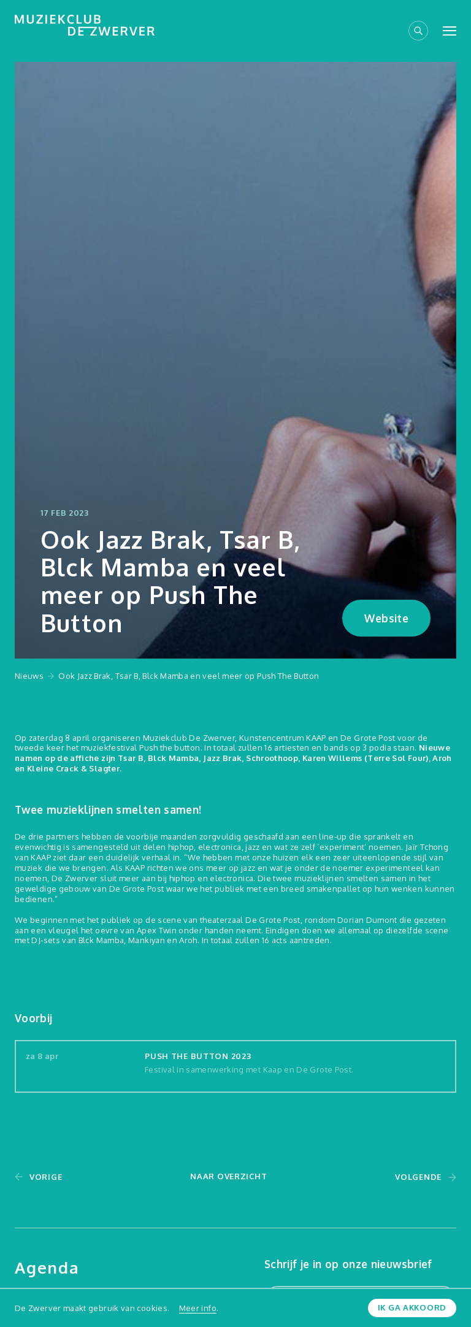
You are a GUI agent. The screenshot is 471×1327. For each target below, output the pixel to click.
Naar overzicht (228, 1176)
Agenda (47, 1267)
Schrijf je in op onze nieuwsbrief (348, 1264)
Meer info (197, 1308)
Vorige (45, 1177)
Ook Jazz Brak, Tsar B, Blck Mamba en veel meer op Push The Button (188, 676)
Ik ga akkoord (412, 1307)
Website (386, 618)
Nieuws (29, 676)
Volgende (418, 1177)
